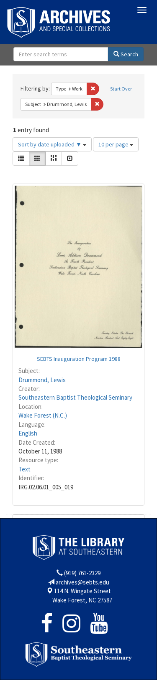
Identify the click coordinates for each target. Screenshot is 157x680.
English (27, 433)
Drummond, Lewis (42, 380)
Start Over (121, 89)
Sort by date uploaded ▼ (52, 144)
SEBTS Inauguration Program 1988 (79, 359)
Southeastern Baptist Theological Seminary (75, 397)
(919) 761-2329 (82, 573)
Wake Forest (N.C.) (42, 415)
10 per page (115, 144)
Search (125, 54)
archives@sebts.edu (82, 582)
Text (24, 469)
